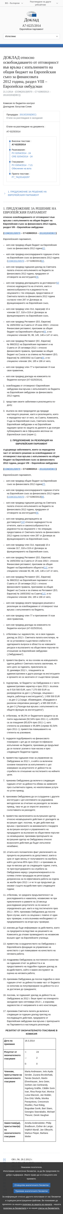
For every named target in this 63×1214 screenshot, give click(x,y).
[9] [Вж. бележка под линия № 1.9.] (37, 513)
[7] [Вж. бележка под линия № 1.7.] (43, 484)
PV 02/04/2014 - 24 (21, 153)
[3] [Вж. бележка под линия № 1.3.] (37, 277)
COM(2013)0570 (12, 233)
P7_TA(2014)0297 (21, 177)
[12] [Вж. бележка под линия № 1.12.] (43, 593)
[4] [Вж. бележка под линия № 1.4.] (58, 283)
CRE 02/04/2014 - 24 (22, 156)
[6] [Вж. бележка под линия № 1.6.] (43, 358)
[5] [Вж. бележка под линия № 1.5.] (45, 331)
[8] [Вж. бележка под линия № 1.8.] (42, 497)
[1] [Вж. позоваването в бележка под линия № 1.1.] (4, 1159)
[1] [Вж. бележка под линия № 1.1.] (43, 248)
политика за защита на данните (37, 1209)
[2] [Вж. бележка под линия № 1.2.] (42, 261)
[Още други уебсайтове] (42, 3)
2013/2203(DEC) (28, 114)
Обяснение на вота (21, 168)
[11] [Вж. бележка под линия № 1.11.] (45, 567)
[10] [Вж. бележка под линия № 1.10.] (23, 522)
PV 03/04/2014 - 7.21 (22, 165)
